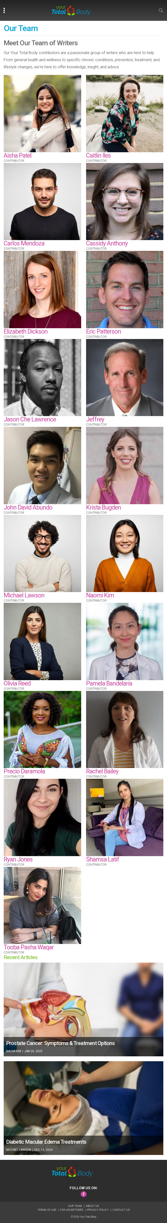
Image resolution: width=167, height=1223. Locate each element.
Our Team (75, 1206)
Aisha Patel (17, 155)
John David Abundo (28, 507)
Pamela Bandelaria (109, 683)
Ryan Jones (18, 859)
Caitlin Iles (98, 155)
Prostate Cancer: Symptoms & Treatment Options (60, 1043)
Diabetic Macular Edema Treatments (46, 1142)
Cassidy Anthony (107, 243)
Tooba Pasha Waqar (29, 947)
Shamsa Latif (102, 859)
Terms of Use (47, 1210)
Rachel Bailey (102, 771)
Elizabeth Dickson (26, 331)
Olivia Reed (17, 683)
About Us (92, 1206)
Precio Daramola (24, 771)
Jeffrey (95, 419)
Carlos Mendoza (24, 243)
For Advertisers (72, 1210)
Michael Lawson (24, 595)
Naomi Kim (100, 595)
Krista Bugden (103, 507)
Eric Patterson (103, 331)
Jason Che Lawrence (30, 419)
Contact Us (121, 1210)
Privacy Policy (98, 1210)
